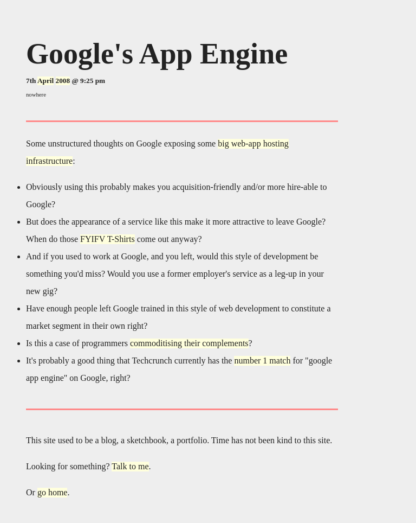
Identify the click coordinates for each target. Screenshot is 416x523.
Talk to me (130, 466)
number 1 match (262, 360)
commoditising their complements (189, 343)
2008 (63, 80)
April (45, 80)
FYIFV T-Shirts (107, 239)
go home (52, 492)
